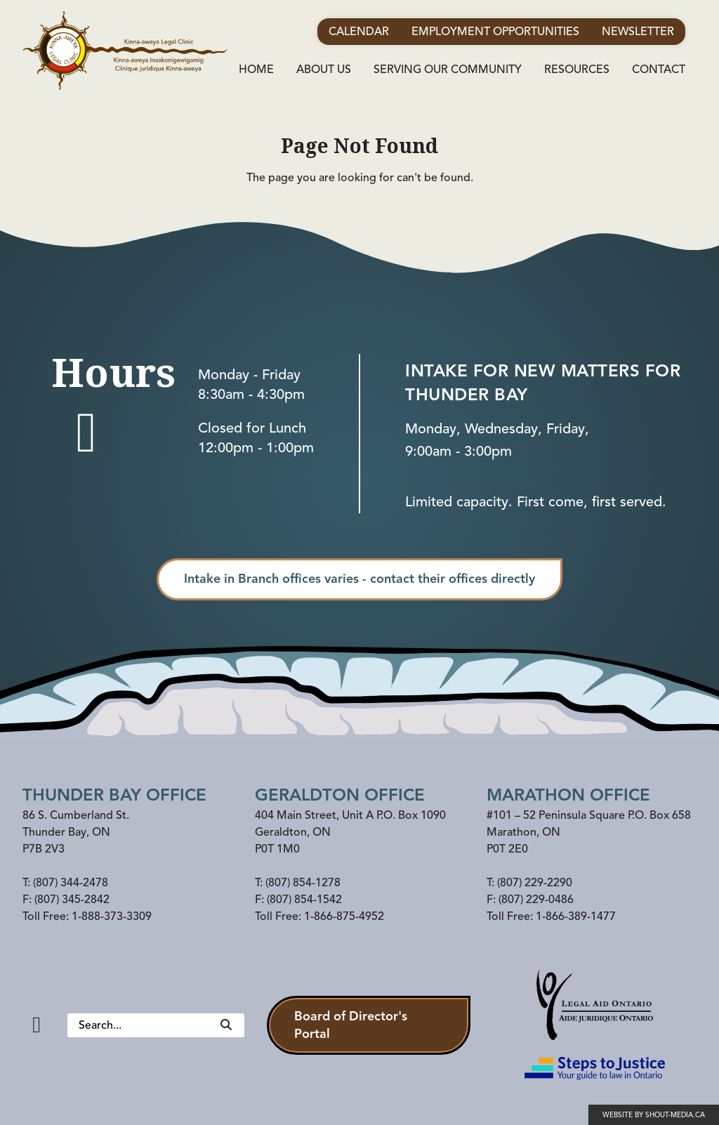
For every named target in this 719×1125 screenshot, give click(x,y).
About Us (323, 70)
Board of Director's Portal (350, 1024)
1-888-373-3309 (112, 916)
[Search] (226, 1025)
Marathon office (568, 794)
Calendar (359, 32)
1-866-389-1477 (576, 916)
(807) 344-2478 (70, 883)
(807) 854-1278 (303, 883)
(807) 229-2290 (534, 883)
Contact (658, 70)
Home (256, 70)
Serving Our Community (448, 70)
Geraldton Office (340, 794)
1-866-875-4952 (344, 916)
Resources (576, 70)
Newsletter (638, 32)
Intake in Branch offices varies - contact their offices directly (359, 578)
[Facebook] (36, 1025)
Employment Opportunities (495, 32)
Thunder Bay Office (114, 794)
